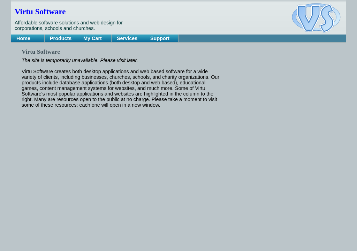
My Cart (92, 38)
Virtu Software (40, 11)
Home (23, 38)
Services (127, 38)
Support (159, 38)
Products (60, 38)
